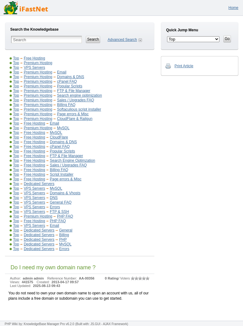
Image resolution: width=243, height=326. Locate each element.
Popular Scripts (69, 86)
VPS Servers (34, 67)
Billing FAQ (66, 105)
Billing (64, 235)
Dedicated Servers (39, 184)
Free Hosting (34, 58)
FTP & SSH (59, 211)
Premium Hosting (38, 63)
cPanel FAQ (67, 81)
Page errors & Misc (73, 114)
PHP (63, 239)
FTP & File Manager (73, 91)
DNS (54, 198)
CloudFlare (59, 137)
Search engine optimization (79, 95)
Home (233, 8)
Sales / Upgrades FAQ (75, 100)
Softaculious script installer (79, 109)
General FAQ (61, 202)
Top (16, 58)
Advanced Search (122, 39)
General (66, 230)
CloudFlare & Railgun (74, 119)
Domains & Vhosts (65, 193)
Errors (55, 207)
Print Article (184, 66)
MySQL (63, 128)
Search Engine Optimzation (72, 160)
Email (61, 72)
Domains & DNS (70, 77)
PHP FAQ (65, 216)
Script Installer (61, 174)
